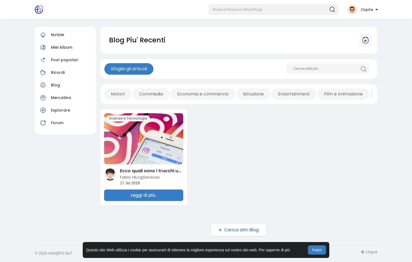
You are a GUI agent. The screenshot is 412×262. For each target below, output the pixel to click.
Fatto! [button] (317, 250)
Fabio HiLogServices (140, 177)
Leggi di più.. (144, 195)
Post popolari (58, 60)
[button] (274, 9)
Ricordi (52, 72)
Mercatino (55, 98)
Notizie (51, 35)
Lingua (369, 252)
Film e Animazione (343, 94)
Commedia (151, 94)
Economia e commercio (203, 94)
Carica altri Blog (241, 230)
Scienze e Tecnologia (128, 118)
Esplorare (54, 110)
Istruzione (253, 94)
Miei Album (55, 47)
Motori (118, 94)
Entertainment (294, 94)
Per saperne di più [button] (274, 250)
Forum (51, 123)
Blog (49, 85)
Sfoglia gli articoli (129, 69)
